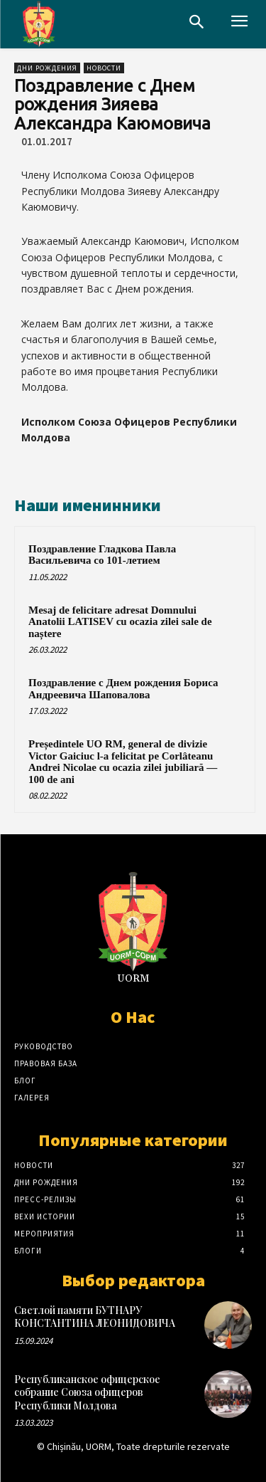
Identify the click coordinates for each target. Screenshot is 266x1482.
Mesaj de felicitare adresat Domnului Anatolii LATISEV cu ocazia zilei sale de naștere (120, 621)
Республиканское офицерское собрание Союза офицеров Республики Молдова (87, 1392)
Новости (104, 68)
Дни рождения (47, 68)
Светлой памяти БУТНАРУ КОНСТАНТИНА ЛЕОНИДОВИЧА (94, 1316)
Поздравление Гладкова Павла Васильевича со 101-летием (102, 555)
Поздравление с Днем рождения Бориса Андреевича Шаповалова (123, 688)
